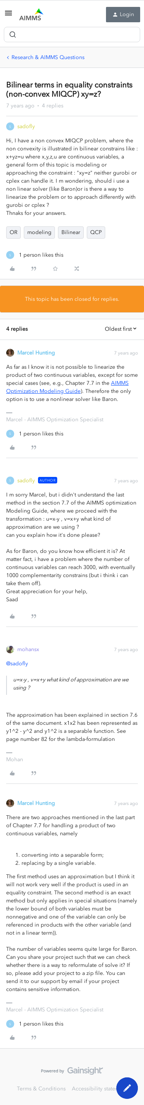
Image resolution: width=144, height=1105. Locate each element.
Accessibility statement (99, 1088)
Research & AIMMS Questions (48, 57)
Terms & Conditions (41, 1088)
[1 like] (34, 255)
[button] (8, 16)
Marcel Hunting (36, 353)
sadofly (26, 126)
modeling (39, 232)
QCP (96, 232)
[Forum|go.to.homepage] (31, 14)
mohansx (28, 649)
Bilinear (70, 232)
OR (13, 232)
